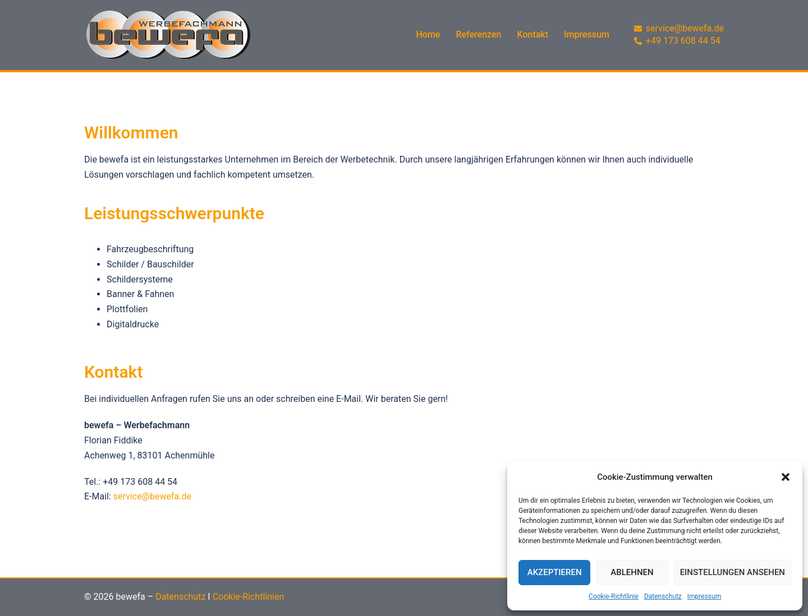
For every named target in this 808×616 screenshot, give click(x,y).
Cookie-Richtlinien (248, 596)
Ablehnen (631, 572)
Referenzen (478, 34)
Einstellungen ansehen (732, 572)
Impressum (704, 596)
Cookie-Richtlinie (614, 596)
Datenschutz (663, 596)
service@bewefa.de (152, 496)
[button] (785, 477)
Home (428, 34)
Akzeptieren (554, 572)
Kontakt (533, 34)
